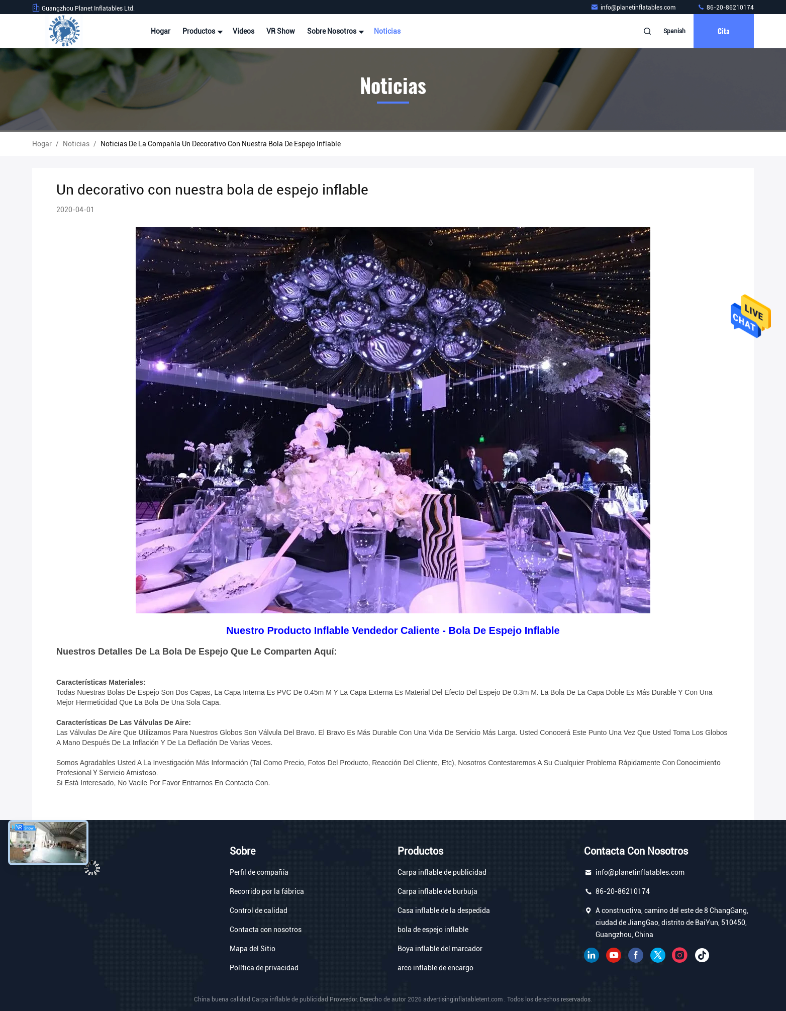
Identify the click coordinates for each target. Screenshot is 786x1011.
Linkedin (591, 955)
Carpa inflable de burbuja (437, 891)
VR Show (280, 31)
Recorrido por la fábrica (267, 891)
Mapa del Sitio (252, 949)
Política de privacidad (264, 968)
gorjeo (657, 955)
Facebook (635, 955)
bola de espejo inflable (433, 930)
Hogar (160, 31)
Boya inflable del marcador (440, 949)
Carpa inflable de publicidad (442, 872)
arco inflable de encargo (435, 968)
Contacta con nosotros (266, 930)
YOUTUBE (613, 955)
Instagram (679, 955)
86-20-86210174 (725, 7)
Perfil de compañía (259, 872)
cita (724, 31)
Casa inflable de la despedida (444, 910)
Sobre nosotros (334, 31)
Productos (201, 31)
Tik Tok (702, 955)
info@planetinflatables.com (634, 7)
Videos (243, 31)
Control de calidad (258, 910)
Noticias (387, 31)
